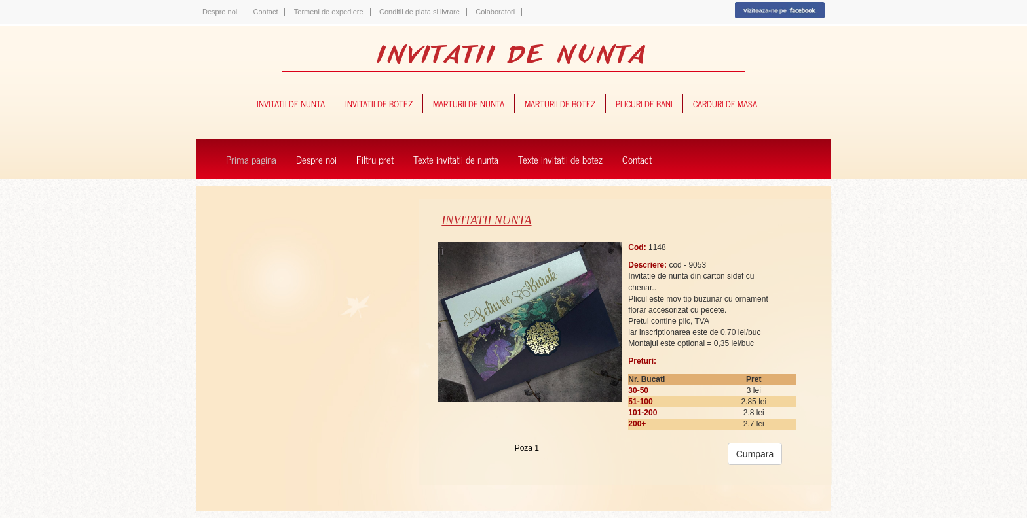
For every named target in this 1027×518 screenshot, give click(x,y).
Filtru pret (375, 159)
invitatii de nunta (291, 103)
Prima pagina (251, 159)
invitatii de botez (379, 103)
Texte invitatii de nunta (455, 159)
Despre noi (219, 12)
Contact (265, 12)
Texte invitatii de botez (560, 159)
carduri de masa (725, 103)
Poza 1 (527, 448)
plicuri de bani (644, 103)
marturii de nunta (468, 103)
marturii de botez (560, 103)
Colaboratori (495, 12)
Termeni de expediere (329, 12)
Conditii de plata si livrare (419, 12)
